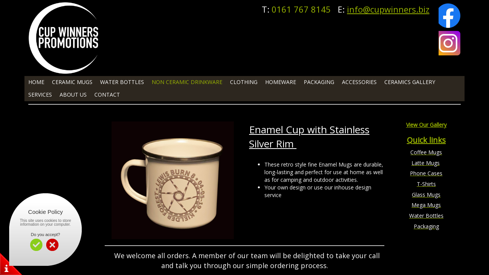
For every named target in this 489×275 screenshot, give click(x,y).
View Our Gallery (426, 124)
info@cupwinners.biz (388, 9)
